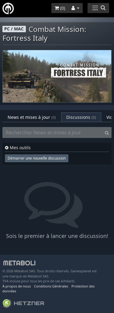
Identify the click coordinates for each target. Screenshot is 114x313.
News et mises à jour (32, 117)
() (59, 8)
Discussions (81, 117)
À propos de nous (16, 286)
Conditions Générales (51, 286)
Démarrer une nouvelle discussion (37, 158)
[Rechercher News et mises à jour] (52, 132)
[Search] (107, 132)
